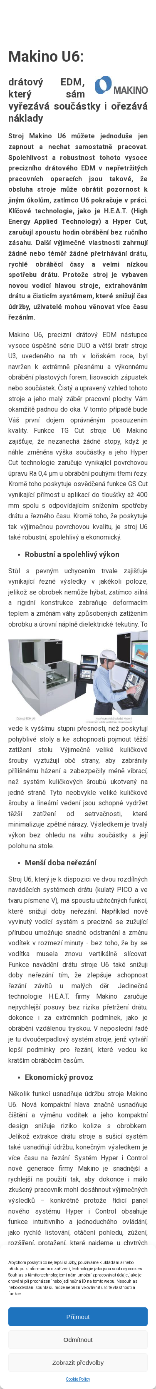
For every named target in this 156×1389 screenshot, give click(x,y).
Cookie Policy (78, 1379)
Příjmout (78, 1316)
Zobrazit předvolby (78, 1362)
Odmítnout (77, 1339)
